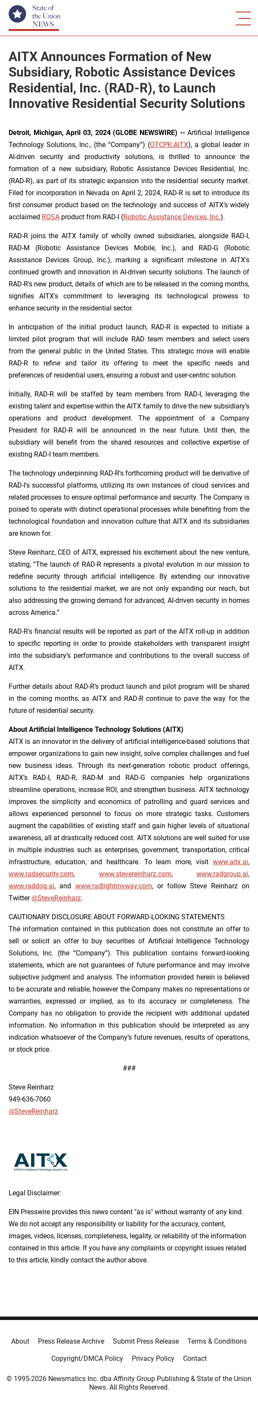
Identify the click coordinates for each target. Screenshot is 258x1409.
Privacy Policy (153, 1358)
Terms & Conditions (217, 1341)
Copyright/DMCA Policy (87, 1358)
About (20, 1341)
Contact (195, 1358)
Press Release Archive (71, 1341)
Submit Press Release (146, 1341)
